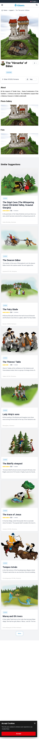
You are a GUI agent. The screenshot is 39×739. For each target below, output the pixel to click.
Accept (18, 734)
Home (5, 10)
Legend (11, 10)
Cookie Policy (5, 729)
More (19, 633)
